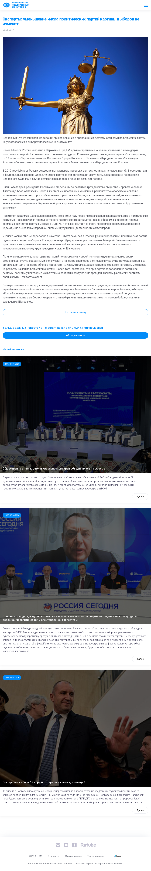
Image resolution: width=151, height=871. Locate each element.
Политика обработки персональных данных (98, 863)
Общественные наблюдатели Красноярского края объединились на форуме (54, 468)
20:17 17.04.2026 (12, 364)
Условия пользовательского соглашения (50, 863)
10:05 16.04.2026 (12, 677)
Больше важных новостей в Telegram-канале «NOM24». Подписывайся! (53, 327)
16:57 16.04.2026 (12, 515)
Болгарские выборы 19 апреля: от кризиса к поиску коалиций (44, 782)
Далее (140, 496)
